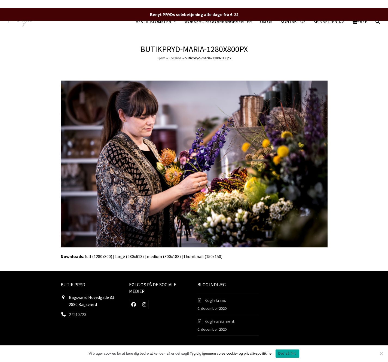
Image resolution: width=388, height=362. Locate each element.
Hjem (161, 57)
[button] (360, 21)
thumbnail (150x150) (203, 256)
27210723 (77, 314)
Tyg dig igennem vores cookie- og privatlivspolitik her (231, 353)
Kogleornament (219, 321)
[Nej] (381, 353)
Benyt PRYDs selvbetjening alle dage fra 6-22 (194, 14)
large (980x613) (129, 256)
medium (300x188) (164, 256)
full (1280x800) (98, 256)
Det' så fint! (287, 353)
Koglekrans (215, 300)
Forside (175, 57)
